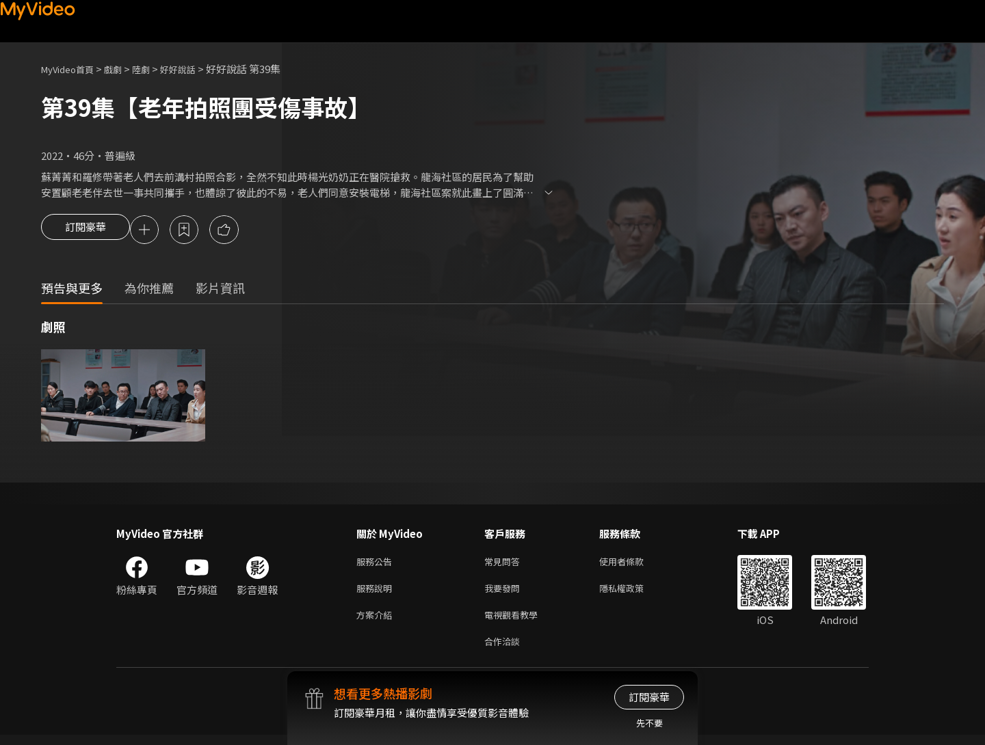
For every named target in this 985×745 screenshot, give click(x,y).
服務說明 (376, 593)
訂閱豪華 (85, 231)
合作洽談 (504, 650)
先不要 (649, 722)
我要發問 (504, 593)
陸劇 (154, 69)
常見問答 (504, 564)
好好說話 (195, 69)
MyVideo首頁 (72, 69)
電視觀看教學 (515, 621)
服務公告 (376, 564)
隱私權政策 (633, 593)
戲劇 (124, 69)
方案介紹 (376, 621)
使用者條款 (633, 564)
